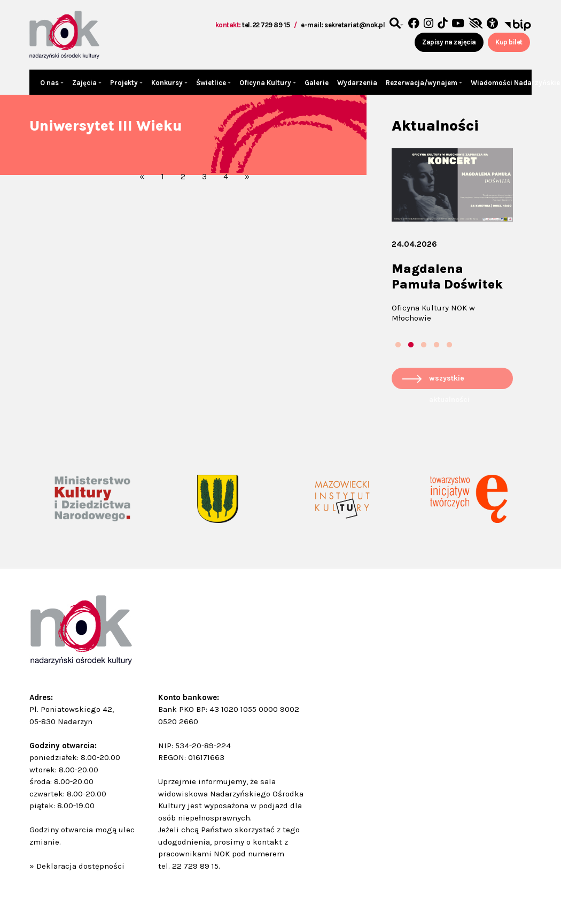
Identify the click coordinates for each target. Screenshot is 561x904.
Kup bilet (509, 42)
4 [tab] (436, 345)
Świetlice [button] (212, 83)
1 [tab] (398, 345)
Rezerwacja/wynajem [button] (422, 83)
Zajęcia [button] (85, 83)
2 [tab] (411, 345)
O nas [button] (50, 83)
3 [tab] (423, 345)
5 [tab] (449, 345)
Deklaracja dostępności (80, 866)
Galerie (317, 83)
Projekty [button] (124, 83)
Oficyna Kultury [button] (266, 83)
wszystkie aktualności (449, 381)
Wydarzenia (357, 83)
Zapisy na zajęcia (449, 42)
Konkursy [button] (167, 83)
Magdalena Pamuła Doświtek (447, 276)
